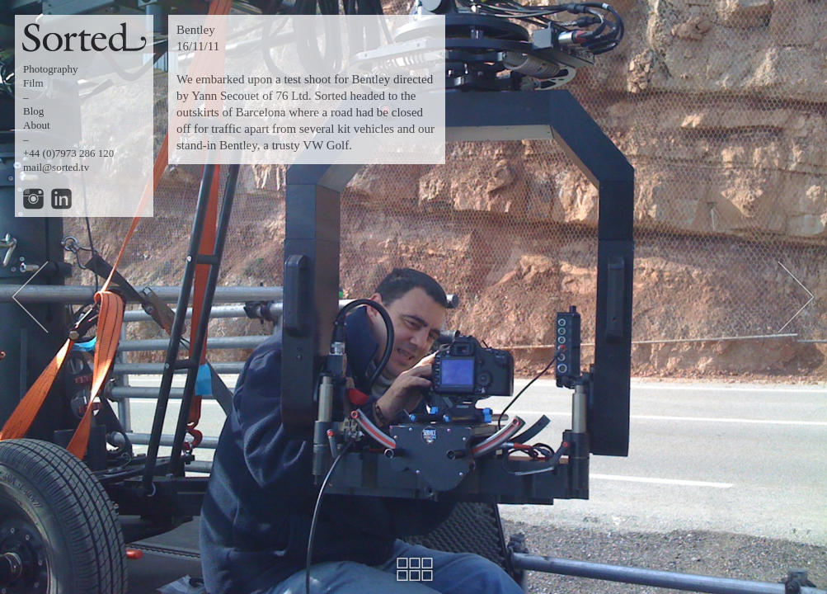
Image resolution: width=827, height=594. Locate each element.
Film (33, 83)
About (36, 125)
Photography (50, 69)
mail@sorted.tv (56, 167)
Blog (33, 111)
